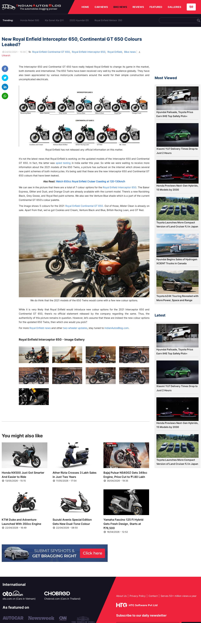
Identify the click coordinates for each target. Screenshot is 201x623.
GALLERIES (174, 6)
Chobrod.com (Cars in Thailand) (62, 598)
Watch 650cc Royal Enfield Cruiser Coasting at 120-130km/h (90, 181)
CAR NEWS (101, 6)
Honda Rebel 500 (29, 20)
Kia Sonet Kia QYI (54, 20)
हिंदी (191, 6)
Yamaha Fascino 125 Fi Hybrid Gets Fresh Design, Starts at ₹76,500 (123, 524)
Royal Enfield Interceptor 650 (88, 51)
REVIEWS (138, 6)
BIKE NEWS (120, 6)
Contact (153, 595)
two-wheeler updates (75, 327)
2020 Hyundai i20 (79, 20)
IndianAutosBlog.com (117, 327)
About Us (121, 595)
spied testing (63, 162)
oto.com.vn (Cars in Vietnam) (19, 598)
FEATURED (155, 6)
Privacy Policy (138, 595)
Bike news (130, 51)
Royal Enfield (114, 51)
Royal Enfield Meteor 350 (108, 20)
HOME (85, 6)
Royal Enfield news (40, 327)
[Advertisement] (177, 53)
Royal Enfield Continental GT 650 (51, 51)
